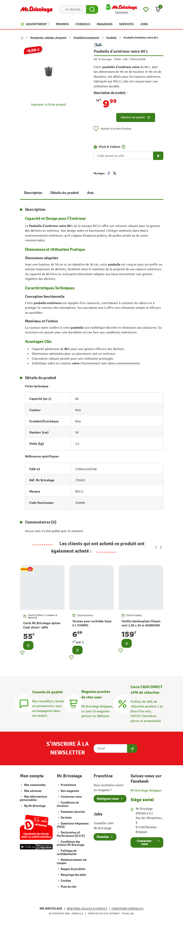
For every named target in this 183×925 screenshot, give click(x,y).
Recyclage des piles (73, 875)
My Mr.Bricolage (34, 806)
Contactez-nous (71, 797)
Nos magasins (69, 791)
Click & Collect (109, 147)
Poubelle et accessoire (86, 37)
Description (33, 192)
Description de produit (111, 93)
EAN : (126, 59)
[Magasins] (73, 703)
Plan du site (68, 887)
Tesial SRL (128, 913)
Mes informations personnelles (33, 798)
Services (66, 818)
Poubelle (111, 37)
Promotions (68, 785)
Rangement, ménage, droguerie (48, 37)
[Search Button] (92, 9)
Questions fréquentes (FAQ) (73, 825)
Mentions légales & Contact (87, 908)
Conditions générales (127, 908)
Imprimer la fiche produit (48, 104)
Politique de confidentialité (66, 852)
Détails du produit (64, 192)
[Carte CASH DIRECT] (122, 703)
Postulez (103, 837)
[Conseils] (24, 703)
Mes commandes (35, 785)
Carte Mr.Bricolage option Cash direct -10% (41, 625)
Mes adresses (33, 791)
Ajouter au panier (135, 117)
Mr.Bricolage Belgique (146, 790)
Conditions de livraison (68, 804)
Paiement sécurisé (72, 812)
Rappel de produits (72, 869)
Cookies (65, 881)
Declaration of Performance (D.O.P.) (71, 834)
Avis (90, 192)
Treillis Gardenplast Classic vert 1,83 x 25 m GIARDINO (141, 623)
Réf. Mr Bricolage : (103, 59)
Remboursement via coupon (72, 861)
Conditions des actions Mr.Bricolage (70, 843)
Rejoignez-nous (108, 799)
